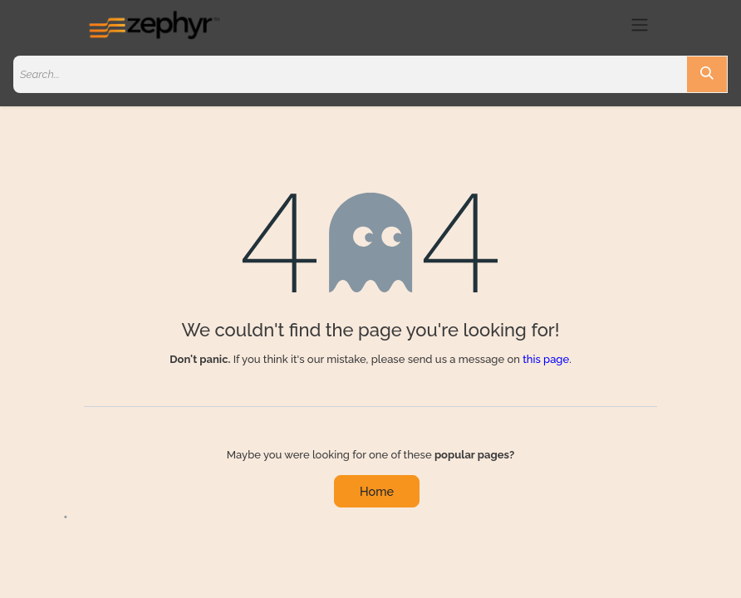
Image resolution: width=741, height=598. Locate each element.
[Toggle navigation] (639, 24)
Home (377, 491)
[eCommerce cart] (609, 25)
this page (546, 359)
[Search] (707, 74)
